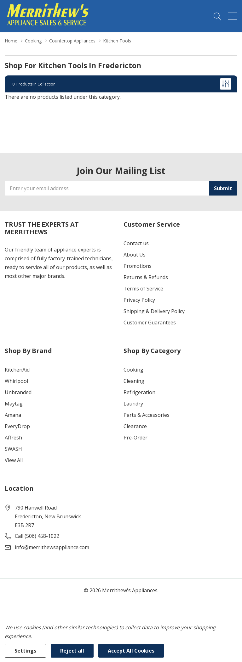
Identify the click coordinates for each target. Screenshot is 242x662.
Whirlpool (16, 381)
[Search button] (218, 16)
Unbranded (18, 392)
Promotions (138, 265)
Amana (13, 414)
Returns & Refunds (146, 277)
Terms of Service (143, 288)
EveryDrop (17, 426)
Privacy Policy (139, 299)
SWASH (13, 448)
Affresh (13, 437)
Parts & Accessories (147, 414)
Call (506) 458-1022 (37, 535)
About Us (135, 254)
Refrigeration (139, 392)
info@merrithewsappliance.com (52, 547)
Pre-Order (135, 437)
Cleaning (134, 381)
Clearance (135, 426)
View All (14, 460)
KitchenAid (17, 369)
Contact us (136, 243)
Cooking (133, 369)
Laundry (133, 403)
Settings (25, 650)
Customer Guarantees (150, 322)
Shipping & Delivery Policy (154, 311)
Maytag (14, 403)
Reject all (72, 650)
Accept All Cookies (131, 650)
